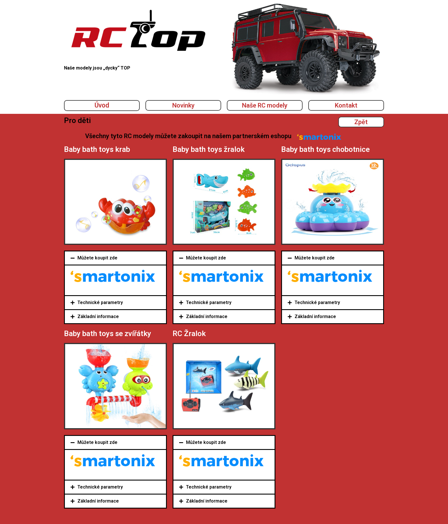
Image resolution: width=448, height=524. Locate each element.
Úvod (102, 105)
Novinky (183, 105)
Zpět (361, 122)
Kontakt (346, 105)
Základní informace (98, 316)
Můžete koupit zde (97, 258)
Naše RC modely (264, 105)
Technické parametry (100, 302)
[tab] (115, 258)
